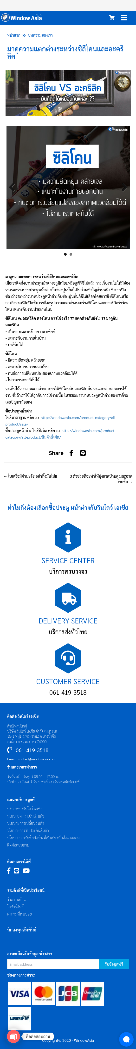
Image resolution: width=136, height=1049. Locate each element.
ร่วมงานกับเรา (17, 899)
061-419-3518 (68, 692)
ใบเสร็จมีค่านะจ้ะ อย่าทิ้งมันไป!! (30, 476)
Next (122, 187)
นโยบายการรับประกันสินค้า (28, 830)
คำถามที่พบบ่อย (19, 913)
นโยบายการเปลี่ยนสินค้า (25, 823)
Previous (14, 187)
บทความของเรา (40, 35)
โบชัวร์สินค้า (16, 906)
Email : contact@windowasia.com (31, 759)
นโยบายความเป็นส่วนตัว (25, 815)
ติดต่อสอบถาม (18, 844)
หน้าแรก (13, 35)
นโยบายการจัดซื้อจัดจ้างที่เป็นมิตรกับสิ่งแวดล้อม (43, 837)
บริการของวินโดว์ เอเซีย (25, 808)
